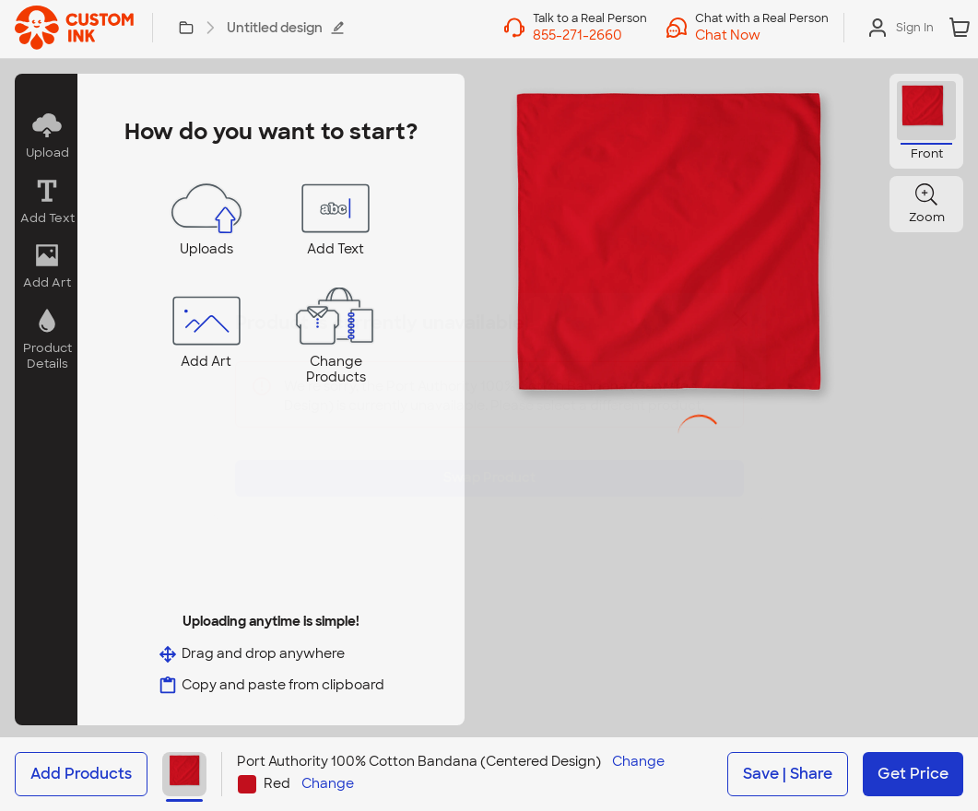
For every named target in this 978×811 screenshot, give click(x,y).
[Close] (740, 332)
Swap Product (489, 463)
